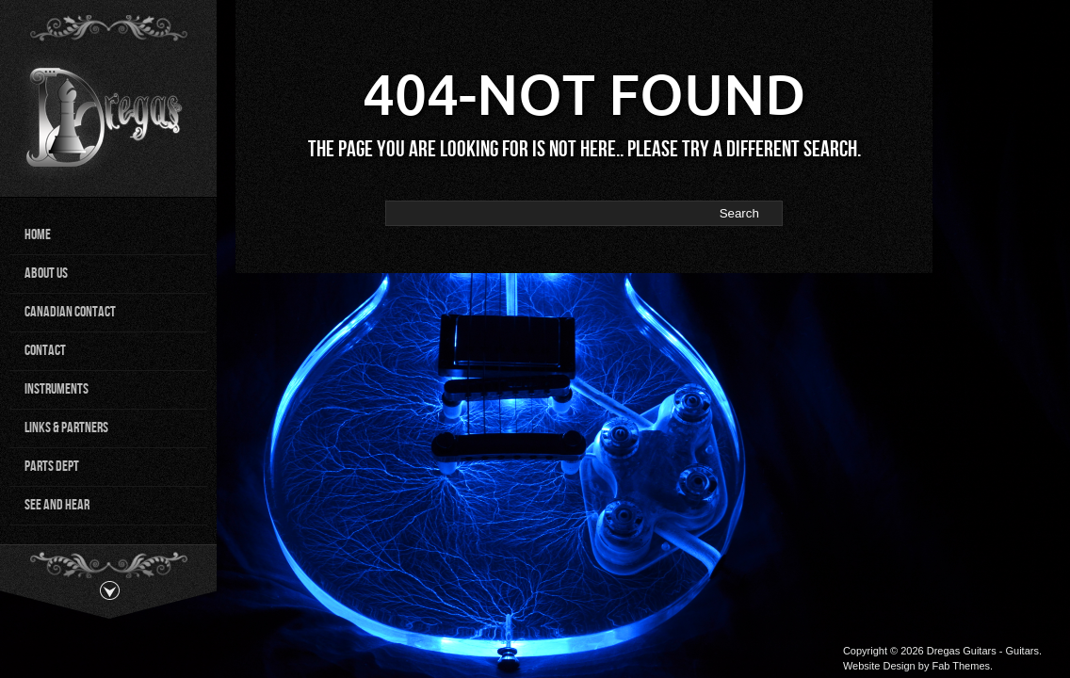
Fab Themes (961, 665)
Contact (45, 351)
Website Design (879, 665)
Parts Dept (51, 467)
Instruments (56, 389)
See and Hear (56, 505)
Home (37, 235)
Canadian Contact (70, 312)
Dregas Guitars (962, 650)
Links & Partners (66, 428)
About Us (46, 273)
